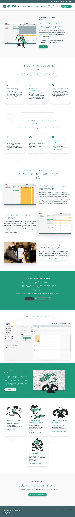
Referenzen (56, 1)
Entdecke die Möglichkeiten (42, 299)
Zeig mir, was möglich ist (59, 431)
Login (59, 509)
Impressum (62, 509)
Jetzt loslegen (11, 429)
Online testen (43, 47)
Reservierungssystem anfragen (37, 494)
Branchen (37, 6)
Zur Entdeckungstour (35, 433)
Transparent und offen (35, 463)
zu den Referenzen (10, 389)
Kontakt (62, 1)
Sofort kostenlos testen (65, 6)
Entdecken (30, 6)
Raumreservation (22, 6)
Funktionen (43, 6)
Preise (58, 6)
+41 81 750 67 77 (7, 512)
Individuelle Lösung (51, 6)
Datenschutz (69, 509)
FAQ (67, 1)
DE (2, 1)
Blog (70, 1)
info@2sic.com (6, 513)
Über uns (51, 1)
